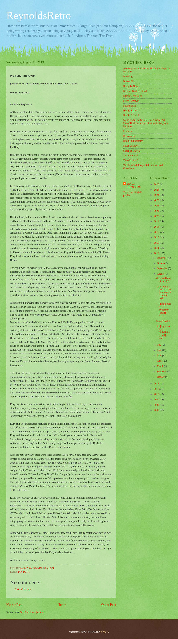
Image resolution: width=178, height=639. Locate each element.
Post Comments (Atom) (32, 612)
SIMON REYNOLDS (134, 185)
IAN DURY (24, 571)
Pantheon (127, 131)
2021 (156, 211)
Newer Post (14, 605)
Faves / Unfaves (131, 101)
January (161, 376)
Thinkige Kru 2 (130, 160)
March (160, 366)
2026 (156, 184)
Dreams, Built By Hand (135, 91)
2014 (156, 248)
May (159, 355)
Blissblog (128, 76)
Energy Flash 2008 (132, 96)
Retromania (129, 136)
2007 (156, 410)
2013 (156, 253)
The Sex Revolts (131, 155)
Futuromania (129, 105)
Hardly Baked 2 (131, 115)
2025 (156, 189)
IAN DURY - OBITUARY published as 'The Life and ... (164, 292)
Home (62, 605)
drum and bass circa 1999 (163, 280)
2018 (156, 226)
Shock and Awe (130, 145)
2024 (156, 195)
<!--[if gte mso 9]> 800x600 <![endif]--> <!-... (163, 309)
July (159, 345)
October (161, 263)
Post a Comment (23, 589)
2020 (156, 216)
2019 (156, 221)
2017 (156, 232)
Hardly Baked (130, 110)
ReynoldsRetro (38, 15)
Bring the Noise (131, 86)
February (161, 371)
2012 (156, 383)
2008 (156, 405)
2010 (156, 394)
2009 (156, 399)
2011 (156, 389)
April (160, 361)
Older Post (108, 605)
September (162, 268)
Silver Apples (163, 321)
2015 (156, 242)
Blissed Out (129, 81)
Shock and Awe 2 (131, 150)
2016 (156, 237)
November (162, 258)
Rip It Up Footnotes (133, 141)
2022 (156, 205)
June (159, 350)
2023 (156, 200)
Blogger (104, 632)
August (161, 273)
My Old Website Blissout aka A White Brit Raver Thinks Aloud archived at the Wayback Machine (145, 123)
